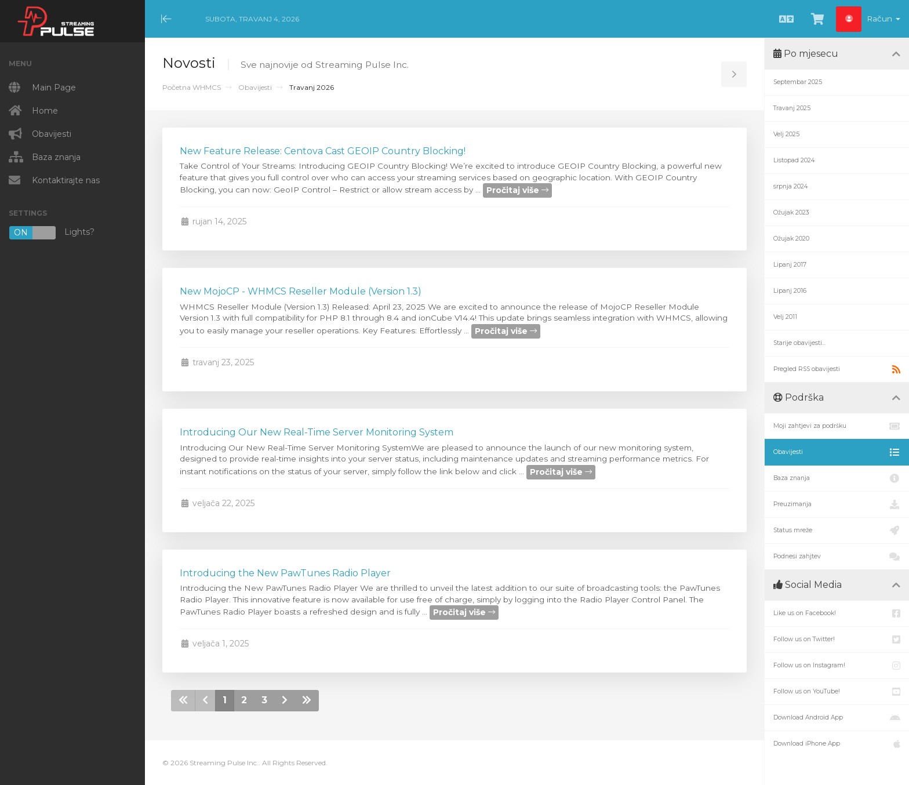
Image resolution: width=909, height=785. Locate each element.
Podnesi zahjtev (836, 557)
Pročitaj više (517, 190)
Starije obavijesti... (799, 343)
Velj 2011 (785, 317)
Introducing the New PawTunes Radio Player (285, 573)
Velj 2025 (786, 134)
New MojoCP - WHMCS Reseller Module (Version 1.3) (300, 291)
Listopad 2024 (794, 160)
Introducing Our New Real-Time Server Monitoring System (316, 432)
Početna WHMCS (191, 87)
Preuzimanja (836, 504)
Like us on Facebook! (836, 613)
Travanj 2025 (791, 108)
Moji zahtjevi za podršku (836, 426)
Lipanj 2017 (789, 264)
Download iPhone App (836, 744)
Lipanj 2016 (789, 291)
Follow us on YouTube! (836, 692)
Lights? (51, 233)
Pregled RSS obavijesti (836, 369)
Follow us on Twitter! (836, 639)
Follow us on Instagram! (836, 666)
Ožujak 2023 (791, 212)
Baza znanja (836, 478)
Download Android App (836, 718)
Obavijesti (255, 87)
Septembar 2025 (797, 82)
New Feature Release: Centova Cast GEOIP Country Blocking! (323, 151)
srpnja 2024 (790, 186)
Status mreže (836, 530)
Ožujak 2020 (791, 238)
